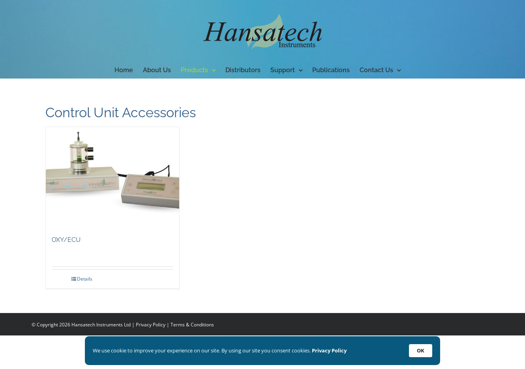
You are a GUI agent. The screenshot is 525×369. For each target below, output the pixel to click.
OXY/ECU (66, 240)
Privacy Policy (150, 324)
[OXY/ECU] (112, 177)
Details (84, 278)
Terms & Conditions (192, 324)
